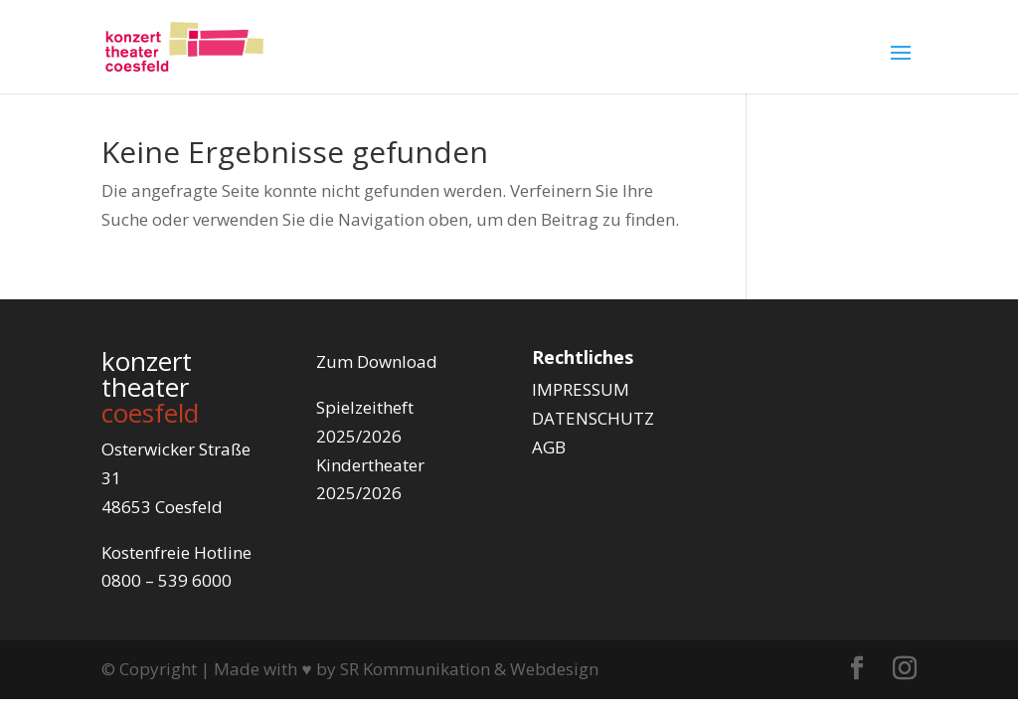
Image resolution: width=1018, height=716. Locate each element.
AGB (549, 447)
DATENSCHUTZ (593, 418)
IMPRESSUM (580, 389)
